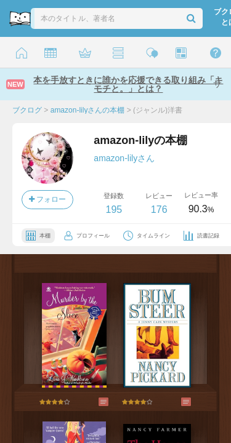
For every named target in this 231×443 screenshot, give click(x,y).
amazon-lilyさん (124, 158)
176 (159, 209)
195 (113, 209)
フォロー (47, 199)
